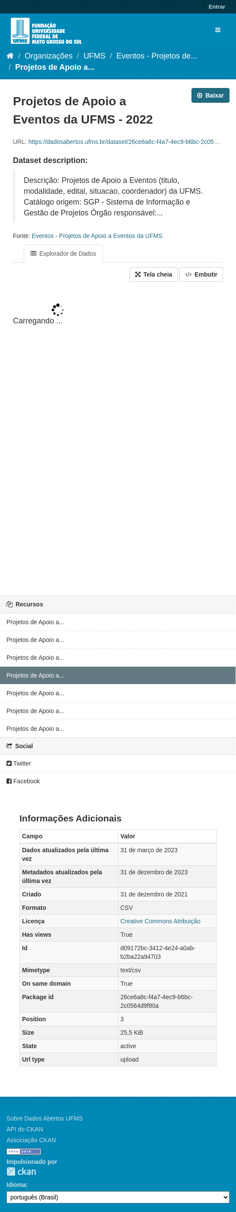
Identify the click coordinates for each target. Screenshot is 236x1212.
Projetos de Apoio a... (54, 67)
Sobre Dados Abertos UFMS (44, 1118)
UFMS (94, 56)
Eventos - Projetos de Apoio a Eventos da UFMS (97, 235)
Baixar (210, 95)
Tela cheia (153, 274)
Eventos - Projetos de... (156, 56)
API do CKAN (24, 1129)
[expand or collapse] (217, 30)
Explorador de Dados (63, 253)
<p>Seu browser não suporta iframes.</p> (118, 439)
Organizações (49, 56)
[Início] (10, 56)
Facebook (23, 781)
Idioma (16, 1184)
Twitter (18, 763)
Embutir (201, 274)
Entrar (217, 6)
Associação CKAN (31, 1140)
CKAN (21, 1171)
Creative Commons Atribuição (161, 921)
